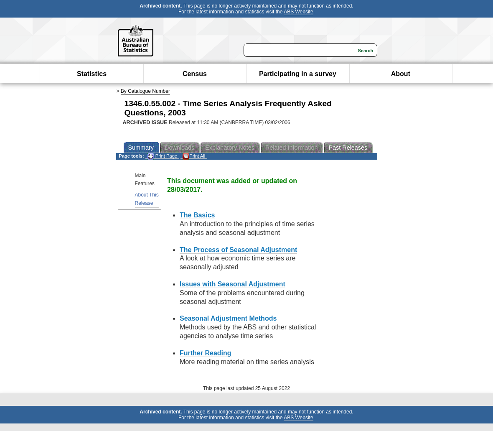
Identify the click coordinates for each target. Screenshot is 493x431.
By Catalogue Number (145, 91)
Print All (194, 156)
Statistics (92, 73)
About (400, 73)
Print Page (162, 156)
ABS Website (298, 12)
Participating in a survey (297, 73)
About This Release (147, 199)
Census (195, 73)
